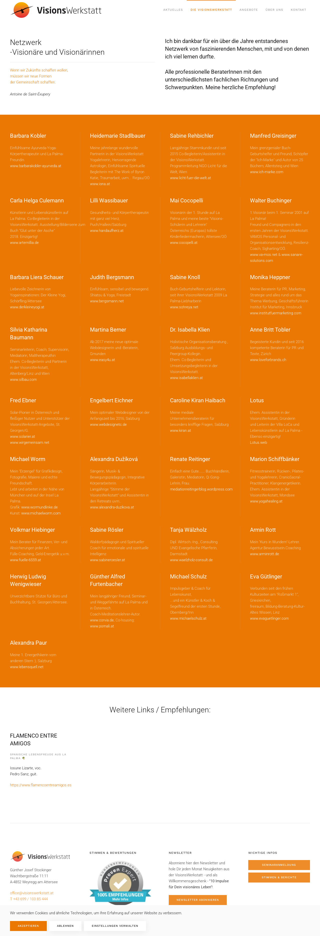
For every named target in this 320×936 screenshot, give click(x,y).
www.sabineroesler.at (107, 560)
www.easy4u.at (102, 360)
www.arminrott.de (264, 554)
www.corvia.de (102, 620)
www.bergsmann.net (107, 301)
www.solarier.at (22, 436)
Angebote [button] (249, 9)
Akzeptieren (28, 926)
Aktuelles (173, 9)
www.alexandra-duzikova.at (112, 507)
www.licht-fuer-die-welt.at (190, 178)
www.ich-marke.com (266, 172)
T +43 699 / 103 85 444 (29, 899)
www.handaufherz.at (107, 230)
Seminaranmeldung (279, 865)
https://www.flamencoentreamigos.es (41, 785)
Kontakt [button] (298, 9)
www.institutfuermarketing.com (275, 313)
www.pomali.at (102, 626)
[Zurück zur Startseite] (57, 10)
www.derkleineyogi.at (27, 307)
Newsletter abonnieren (197, 900)
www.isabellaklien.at (186, 378)
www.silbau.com (23, 379)
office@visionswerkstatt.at (32, 893)
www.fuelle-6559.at (25, 560)
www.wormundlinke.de (39, 507)
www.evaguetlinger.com (269, 618)
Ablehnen (65, 926)
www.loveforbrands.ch (268, 360)
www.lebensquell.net (27, 667)
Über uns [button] (274, 9)
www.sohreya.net (184, 307)
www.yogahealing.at (266, 501)
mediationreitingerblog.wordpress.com (201, 489)
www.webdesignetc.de (108, 424)
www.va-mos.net (263, 254)
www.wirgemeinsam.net (29, 442)
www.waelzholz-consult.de (191, 560)
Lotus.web (258, 442)
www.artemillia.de (24, 242)
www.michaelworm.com (40, 513)
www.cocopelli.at (184, 242)
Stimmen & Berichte (279, 877)
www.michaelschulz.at (188, 618)
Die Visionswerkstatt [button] (211, 9)
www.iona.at (100, 184)
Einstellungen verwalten (115, 926)
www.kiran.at (180, 430)
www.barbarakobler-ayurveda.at (35, 166)
